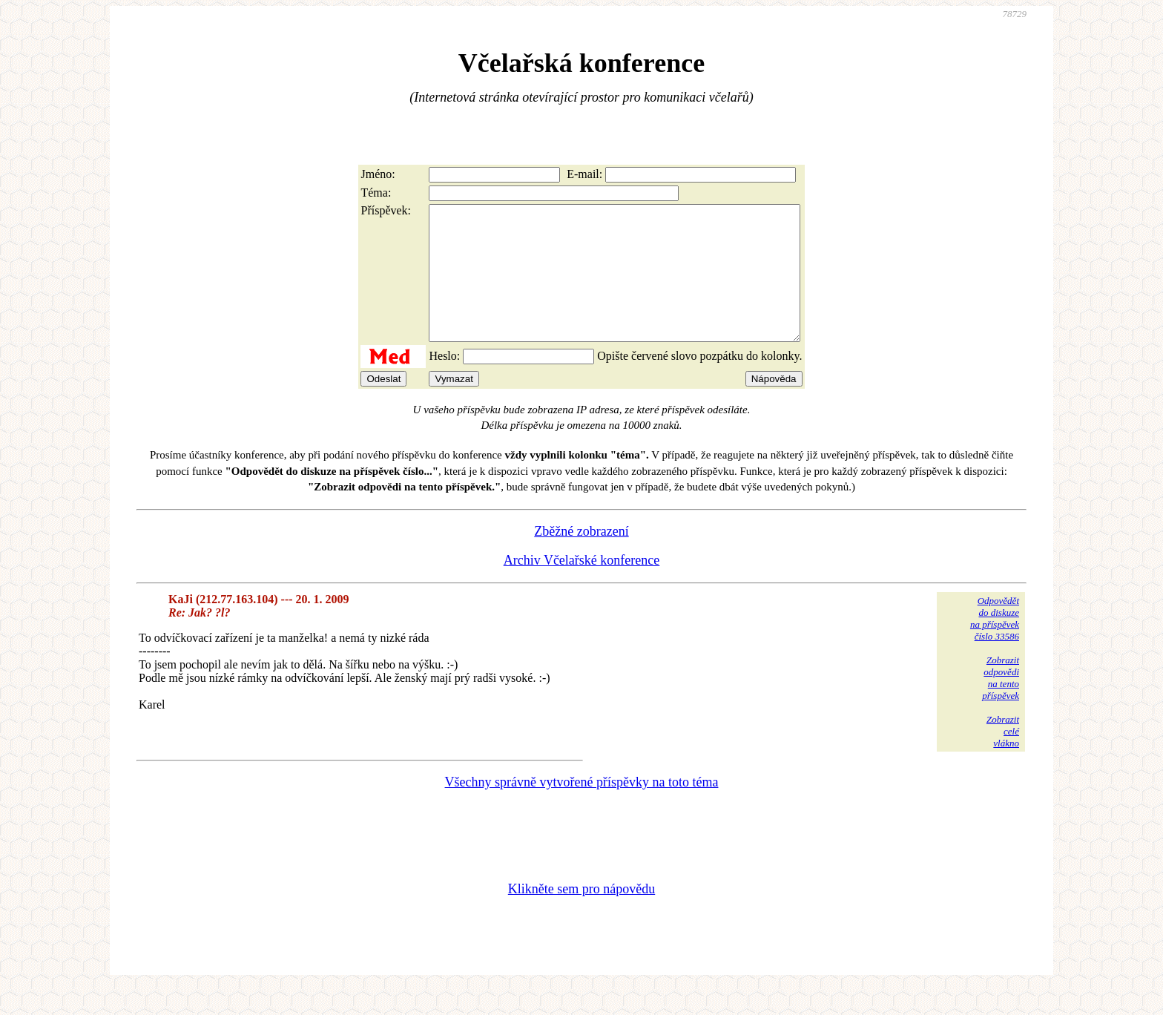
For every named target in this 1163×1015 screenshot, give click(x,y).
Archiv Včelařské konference (582, 586)
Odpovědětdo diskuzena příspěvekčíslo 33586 (994, 645)
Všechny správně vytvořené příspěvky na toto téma (582, 808)
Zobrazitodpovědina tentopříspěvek (1000, 704)
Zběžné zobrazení (581, 558)
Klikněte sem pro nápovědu (581, 915)
